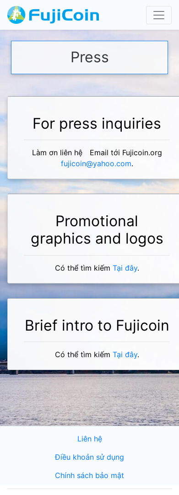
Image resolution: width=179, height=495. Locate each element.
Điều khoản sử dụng (89, 457)
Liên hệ (89, 439)
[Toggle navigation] (159, 15)
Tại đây (125, 268)
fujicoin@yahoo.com (96, 163)
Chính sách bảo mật (89, 475)
